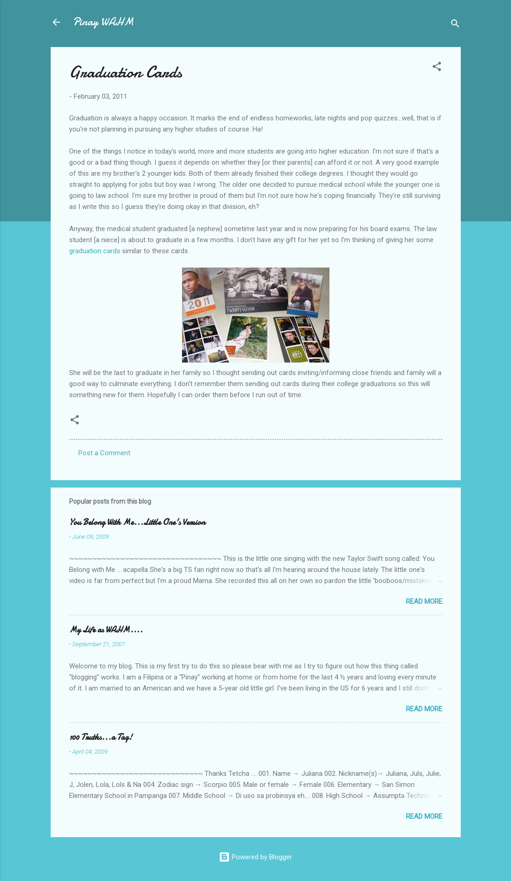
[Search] (455, 25)
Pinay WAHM (103, 22)
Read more (424, 601)
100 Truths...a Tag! (100, 737)
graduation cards (94, 251)
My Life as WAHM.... (106, 630)
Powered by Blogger (255, 857)
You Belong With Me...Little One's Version (137, 522)
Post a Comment (104, 453)
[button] (436, 68)
